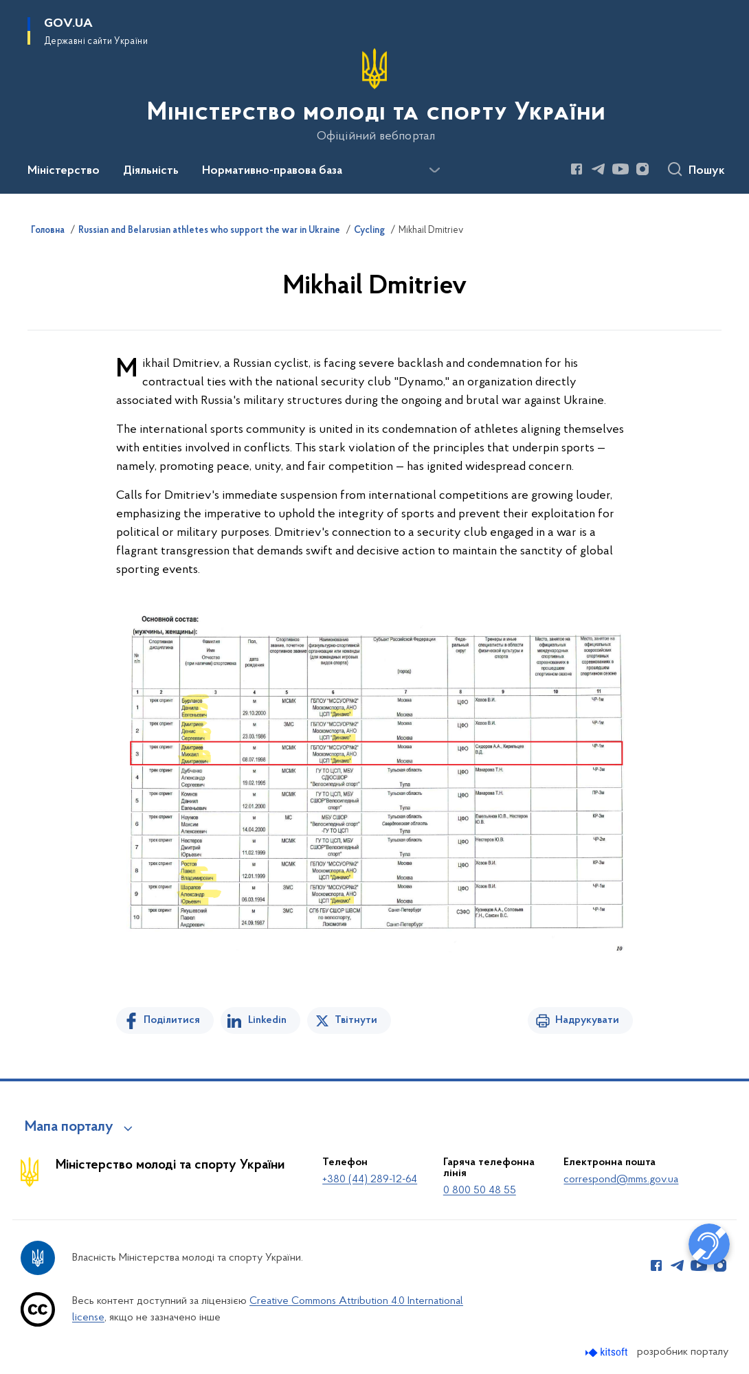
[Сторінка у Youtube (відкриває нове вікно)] (620, 169)
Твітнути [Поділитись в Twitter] (356, 1020)
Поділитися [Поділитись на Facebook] (172, 1020)
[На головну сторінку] (375, 95)
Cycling (369, 231)
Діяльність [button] (151, 171)
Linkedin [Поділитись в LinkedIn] (267, 1020)
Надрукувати (587, 1020)
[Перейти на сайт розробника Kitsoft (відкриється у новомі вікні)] (607, 1352)
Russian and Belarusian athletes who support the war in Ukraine (209, 231)
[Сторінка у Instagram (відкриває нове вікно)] (642, 169)
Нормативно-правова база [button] (272, 171)
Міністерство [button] (63, 171)
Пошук (707, 171)
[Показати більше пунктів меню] (434, 170)
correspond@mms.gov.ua (620, 1179)
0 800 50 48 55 (479, 1190)
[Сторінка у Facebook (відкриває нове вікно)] (576, 169)
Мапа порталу (69, 1127)
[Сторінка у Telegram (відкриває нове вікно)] (598, 169)
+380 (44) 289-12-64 (369, 1179)
